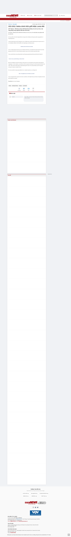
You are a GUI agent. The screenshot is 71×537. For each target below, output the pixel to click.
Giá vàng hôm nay (34, 493)
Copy (33, 90)
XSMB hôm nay (34, 496)
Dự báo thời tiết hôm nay (44, 493)
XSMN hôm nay (25, 496)
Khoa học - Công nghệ (12, 24)
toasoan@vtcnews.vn (21, 521)
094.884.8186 (12, 532)
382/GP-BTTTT (18, 519)
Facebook (19, 90)
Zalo (28, 90)
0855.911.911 (12, 521)
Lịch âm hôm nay (26, 493)
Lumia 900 (25, 85)
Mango (20, 85)
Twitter (24, 90)
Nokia (10, 85)
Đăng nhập (62, 15)
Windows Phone (15, 85)
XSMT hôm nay (44, 496)
